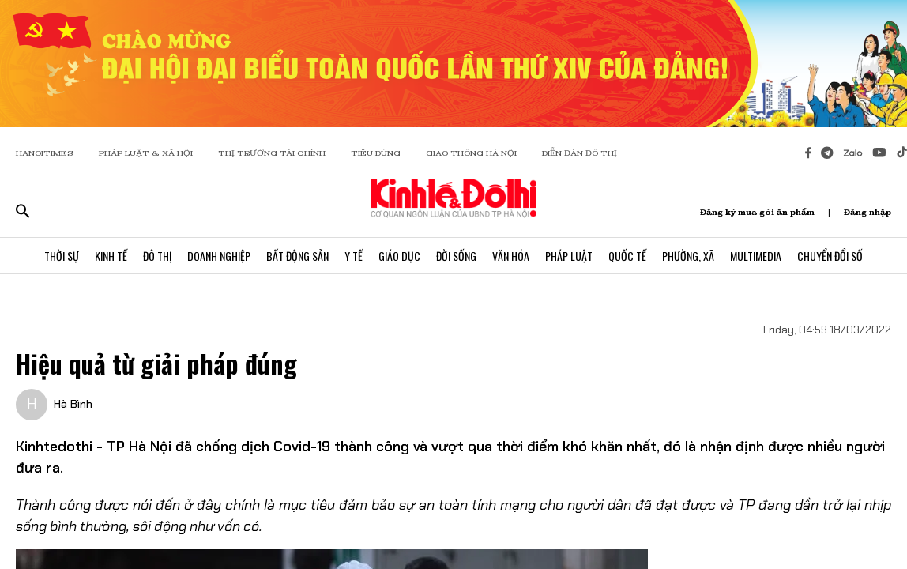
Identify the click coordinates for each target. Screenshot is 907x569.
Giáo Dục (399, 255)
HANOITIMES (44, 153)
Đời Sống (456, 255)
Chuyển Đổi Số (830, 255)
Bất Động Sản (297, 255)
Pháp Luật (569, 255)
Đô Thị (157, 255)
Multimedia (755, 255)
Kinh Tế (111, 255)
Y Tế (353, 255)
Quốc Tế (627, 255)
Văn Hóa (510, 255)
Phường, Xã (688, 255)
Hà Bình (73, 404)
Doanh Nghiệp (218, 255)
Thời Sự (61, 255)
